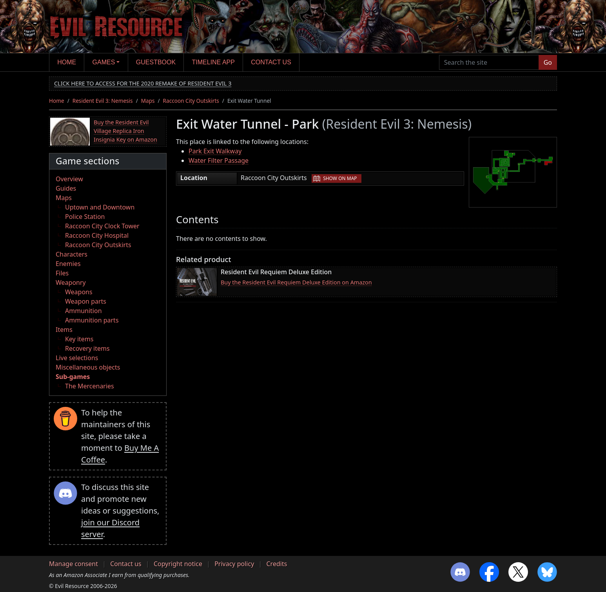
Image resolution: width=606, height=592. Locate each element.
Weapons (79, 292)
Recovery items (87, 348)
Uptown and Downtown (99, 207)
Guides (66, 188)
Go (548, 62)
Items (64, 329)
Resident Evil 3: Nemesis (103, 100)
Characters (71, 254)
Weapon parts (85, 301)
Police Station (85, 216)
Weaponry (71, 282)
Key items (79, 339)
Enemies (68, 263)
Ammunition (83, 310)
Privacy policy (234, 563)
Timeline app (213, 62)
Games (104, 62)
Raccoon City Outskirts (191, 100)
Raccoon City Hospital (97, 235)
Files (62, 273)
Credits (276, 563)
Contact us (271, 62)
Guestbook (156, 62)
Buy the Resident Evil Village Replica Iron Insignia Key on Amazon (125, 130)
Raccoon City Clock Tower (102, 226)
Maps (148, 100)
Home (66, 62)
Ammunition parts (92, 320)
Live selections (77, 357)
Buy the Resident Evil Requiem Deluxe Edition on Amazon (296, 282)
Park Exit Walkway (215, 151)
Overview (69, 179)
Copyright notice (178, 563)
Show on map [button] (340, 178)
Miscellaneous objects (88, 367)
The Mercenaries (89, 386)
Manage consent (73, 563)
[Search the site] (489, 62)
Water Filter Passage (219, 160)
